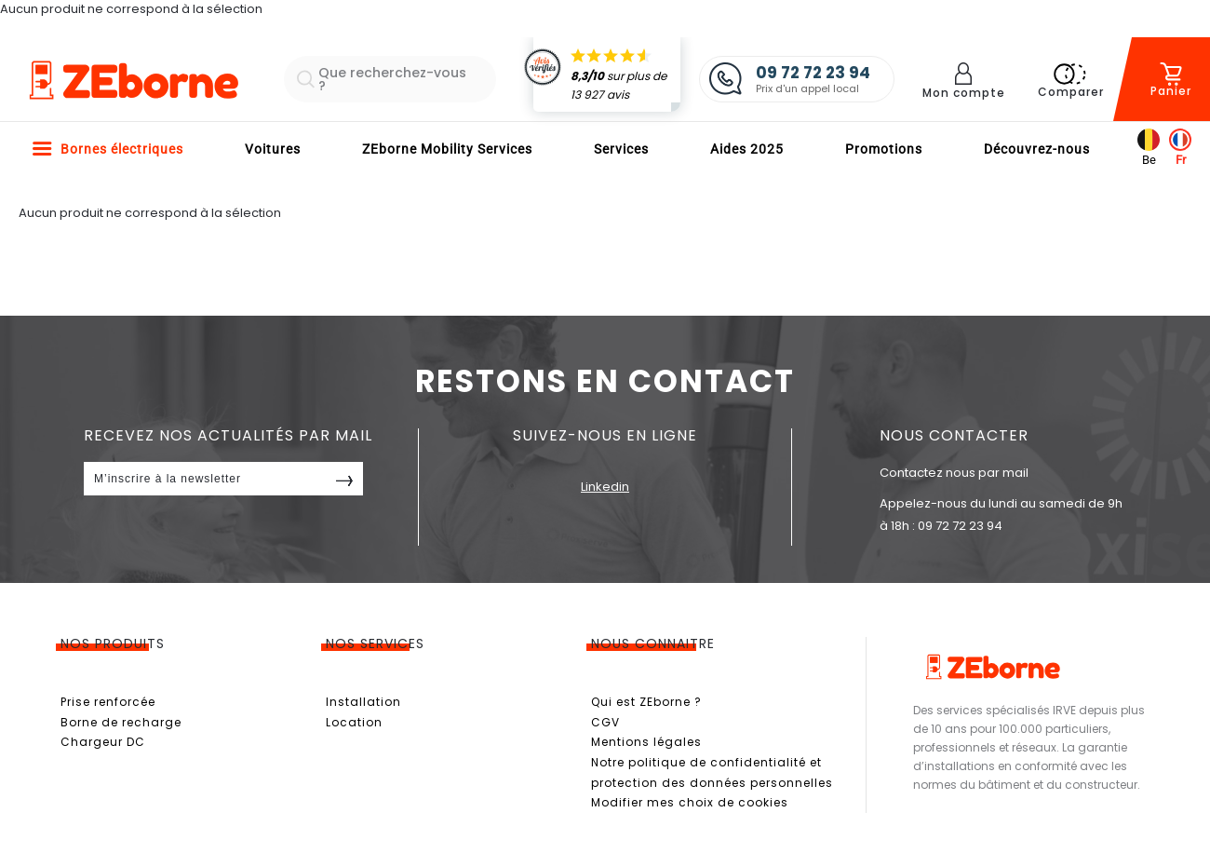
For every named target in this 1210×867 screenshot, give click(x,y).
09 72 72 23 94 (960, 526)
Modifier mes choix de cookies (689, 802)
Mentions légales (646, 742)
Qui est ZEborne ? (646, 702)
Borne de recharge (121, 722)
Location (354, 722)
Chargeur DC (102, 742)
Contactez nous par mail (954, 472)
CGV (605, 722)
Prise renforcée (107, 702)
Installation (363, 702)
